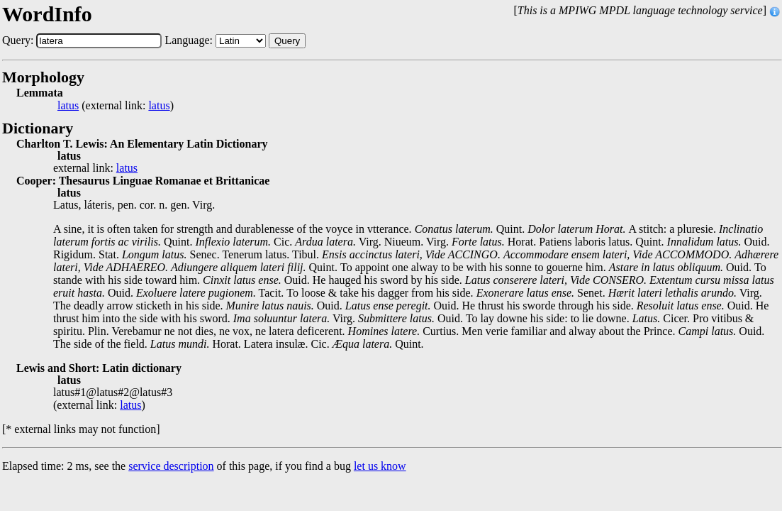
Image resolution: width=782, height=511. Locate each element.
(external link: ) (115, 105)
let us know (380, 466)
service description (170, 466)
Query (287, 40)
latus (68, 105)
